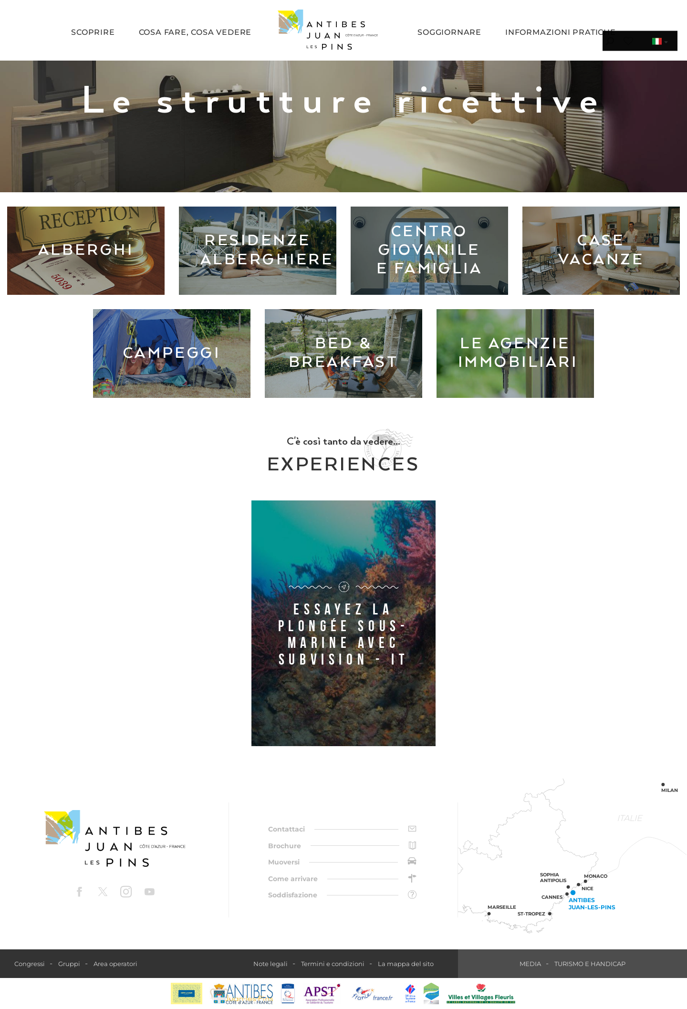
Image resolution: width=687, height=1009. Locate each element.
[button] (93, 33)
